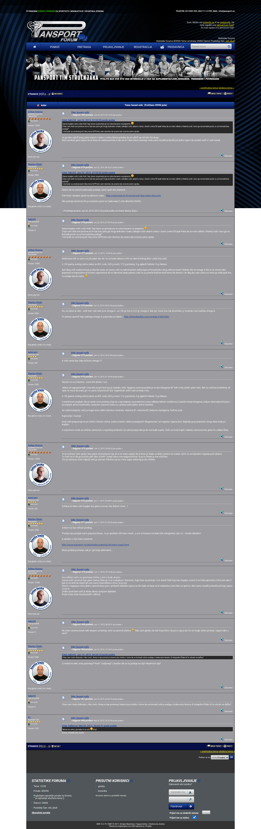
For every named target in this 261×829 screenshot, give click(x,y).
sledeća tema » (226, 88)
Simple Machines (127, 824)
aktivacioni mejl (225, 25)
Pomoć (55, 47)
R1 (29, 717)
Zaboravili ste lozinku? (180, 784)
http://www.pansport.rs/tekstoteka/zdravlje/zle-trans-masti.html (95, 544)
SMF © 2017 (113, 824)
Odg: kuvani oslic (80, 112)
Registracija (143, 47)
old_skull (230, 41)
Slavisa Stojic (35, 164)
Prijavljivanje (113, 47)
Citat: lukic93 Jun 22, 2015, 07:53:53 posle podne (88, 120)
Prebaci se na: (204, 757)
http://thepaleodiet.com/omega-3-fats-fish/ (146, 316)
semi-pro (33, 352)
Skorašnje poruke (41, 812)
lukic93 (32, 219)
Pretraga (84, 47)
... (47, 94)
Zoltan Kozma (35, 111)
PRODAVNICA (171, 47)
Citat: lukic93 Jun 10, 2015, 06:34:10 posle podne (88, 654)
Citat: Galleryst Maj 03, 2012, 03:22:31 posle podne (89, 725)
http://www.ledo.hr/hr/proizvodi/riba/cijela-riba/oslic (133, 195)
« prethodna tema (209, 88)
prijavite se (208, 22)
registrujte (225, 22)
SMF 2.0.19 (101, 824)
